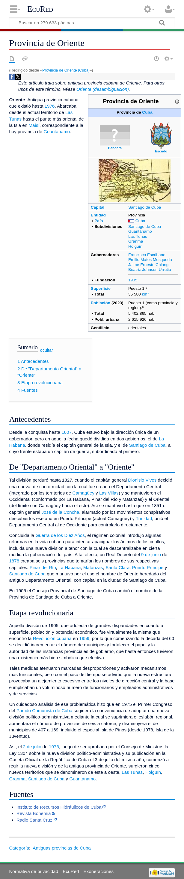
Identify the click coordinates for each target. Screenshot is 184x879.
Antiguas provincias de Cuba (62, 847)
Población (100, 303)
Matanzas (93, 567)
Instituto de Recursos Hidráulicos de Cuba (59, 807)
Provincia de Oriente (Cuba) (66, 70)
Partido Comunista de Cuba (44, 710)
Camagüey (83, 492)
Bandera (115, 148)
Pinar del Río (43, 567)
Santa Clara (117, 567)
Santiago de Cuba (144, 207)
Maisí (33, 125)
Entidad (98, 215)
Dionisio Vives (142, 479)
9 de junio (151, 554)
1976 (50, 106)
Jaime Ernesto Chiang (148, 264)
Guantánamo (140, 231)
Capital (98, 207)
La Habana (69, 567)
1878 (14, 560)
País (98, 221)
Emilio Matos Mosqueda (150, 259)
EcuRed (40, 9)
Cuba (147, 112)
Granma (135, 241)
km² (145, 294)
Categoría (19, 847)
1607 (66, 432)
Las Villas (109, 492)
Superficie (101, 288)
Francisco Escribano (146, 255)
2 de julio (32, 746)
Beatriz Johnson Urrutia (149, 269)
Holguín (135, 246)
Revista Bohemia (33, 813)
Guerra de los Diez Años (60, 535)
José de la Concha (60, 512)
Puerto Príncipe (148, 567)
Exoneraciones (99, 871)
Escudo (161, 151)
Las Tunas (137, 236)
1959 (84, 638)
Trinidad (144, 518)
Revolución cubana (52, 638)
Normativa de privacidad (33, 871)
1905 (132, 280)
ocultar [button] (46, 350)
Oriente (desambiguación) (102, 89)
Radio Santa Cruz (34, 819)
